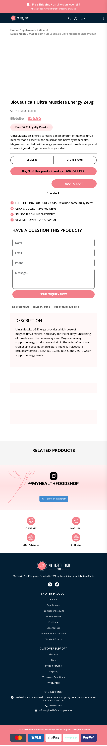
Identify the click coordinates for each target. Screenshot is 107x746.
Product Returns (53, 666)
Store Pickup (75, 160)
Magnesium (36, 33)
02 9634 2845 (55, 706)
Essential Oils (53, 628)
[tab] (21, 310)
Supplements (28, 30)
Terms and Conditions (53, 678)
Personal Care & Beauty (53, 634)
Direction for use (69, 308)
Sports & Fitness (53, 640)
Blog (53, 661)
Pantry (53, 600)
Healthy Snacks (53, 617)
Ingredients (43, 308)
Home (14, 30)
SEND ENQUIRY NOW (53, 295)
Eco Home (53, 623)
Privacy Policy (53, 683)
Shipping (53, 672)
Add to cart (74, 184)
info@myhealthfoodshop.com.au (56, 711)
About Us (53, 655)
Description (21, 308)
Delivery (32, 160)
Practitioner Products (53, 611)
